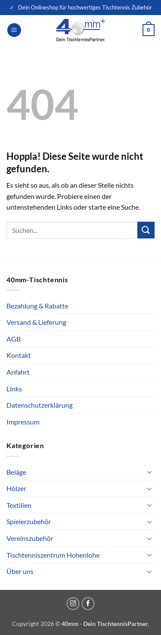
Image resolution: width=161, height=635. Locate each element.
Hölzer (16, 488)
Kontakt (18, 355)
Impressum (22, 422)
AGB (13, 339)
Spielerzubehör (28, 521)
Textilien (18, 505)
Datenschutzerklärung (39, 405)
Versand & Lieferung (36, 322)
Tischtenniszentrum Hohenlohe (53, 555)
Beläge (16, 472)
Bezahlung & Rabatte (37, 306)
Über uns (19, 571)
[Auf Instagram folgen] (73, 603)
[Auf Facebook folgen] (88, 603)
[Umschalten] (149, 472)
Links (14, 389)
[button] (14, 30)
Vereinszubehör (29, 538)
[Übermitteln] (146, 230)
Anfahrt (18, 372)
